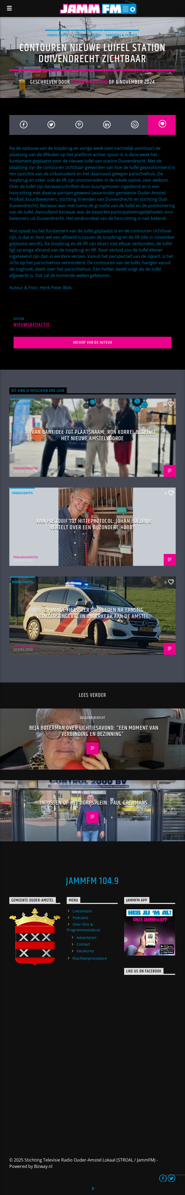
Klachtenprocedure (90, 958)
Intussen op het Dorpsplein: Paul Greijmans (94, 803)
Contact (83, 944)
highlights (57, 35)
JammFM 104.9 (92, 881)
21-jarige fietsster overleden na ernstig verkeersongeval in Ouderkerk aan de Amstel (92, 613)
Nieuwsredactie (89, 82)
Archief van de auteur (92, 342)
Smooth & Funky (121, 35)
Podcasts (80, 917)
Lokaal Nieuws (87, 35)
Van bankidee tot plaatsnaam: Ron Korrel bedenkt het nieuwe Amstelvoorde (94, 435)
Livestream (82, 911)
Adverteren (86, 937)
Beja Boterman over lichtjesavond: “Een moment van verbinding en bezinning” (94, 731)
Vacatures (85, 950)
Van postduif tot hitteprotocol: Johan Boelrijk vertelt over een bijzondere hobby (94, 524)
